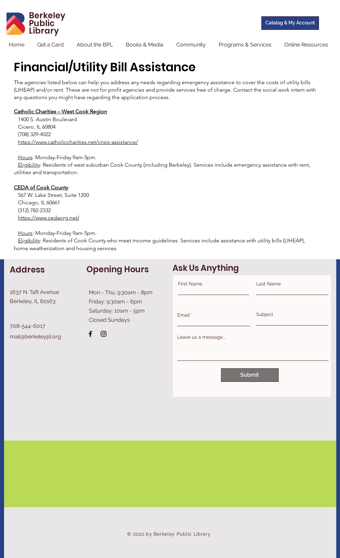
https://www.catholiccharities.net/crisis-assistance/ (78, 142)
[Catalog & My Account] (290, 23)
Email (183, 315)
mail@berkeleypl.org (35, 336)
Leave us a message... (201, 337)
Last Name (268, 283)
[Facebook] (90, 334)
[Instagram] (103, 334)
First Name (190, 283)
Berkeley (47, 15)
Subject (264, 314)
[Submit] (250, 375)
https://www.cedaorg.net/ (48, 218)
